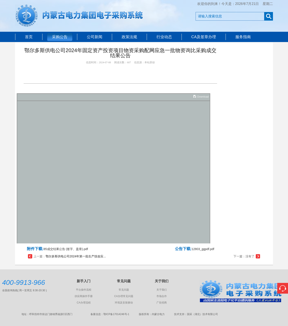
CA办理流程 (84, 302)
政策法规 (129, 37)
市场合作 (161, 296)
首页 (29, 37)
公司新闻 (94, 37)
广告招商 (161, 302)
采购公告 (59, 37)
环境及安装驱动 (124, 302)
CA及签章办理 (203, 37)
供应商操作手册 (84, 296)
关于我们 (161, 289)
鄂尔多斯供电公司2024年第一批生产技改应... (76, 256)
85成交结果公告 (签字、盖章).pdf (66, 249)
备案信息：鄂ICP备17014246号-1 (109, 314)
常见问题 (124, 289)
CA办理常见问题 (123, 296)
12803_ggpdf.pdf (203, 249)
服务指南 (243, 37)
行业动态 (164, 37)
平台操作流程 (83, 289)
